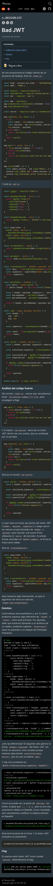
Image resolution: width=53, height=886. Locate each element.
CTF (20, 9)
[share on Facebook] (4, 24)
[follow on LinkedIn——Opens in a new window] (45, 8)
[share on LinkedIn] (11, 24)
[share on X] (8, 24)
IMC (33, 9)
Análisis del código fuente (16, 50)
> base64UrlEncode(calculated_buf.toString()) (27, 824)
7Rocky (6, 3)
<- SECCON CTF (12, 17)
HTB (26, 9)
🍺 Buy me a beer (12, 65)
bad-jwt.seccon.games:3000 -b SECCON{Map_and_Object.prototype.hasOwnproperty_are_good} (27, 868)
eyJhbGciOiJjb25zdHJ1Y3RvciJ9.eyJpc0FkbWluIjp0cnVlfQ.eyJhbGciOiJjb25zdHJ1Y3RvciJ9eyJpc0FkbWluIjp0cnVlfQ (27, 844)
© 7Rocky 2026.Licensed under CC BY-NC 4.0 (14, 881)
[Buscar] (50, 3)
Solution (9, 54)
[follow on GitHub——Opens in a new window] (50, 8)
